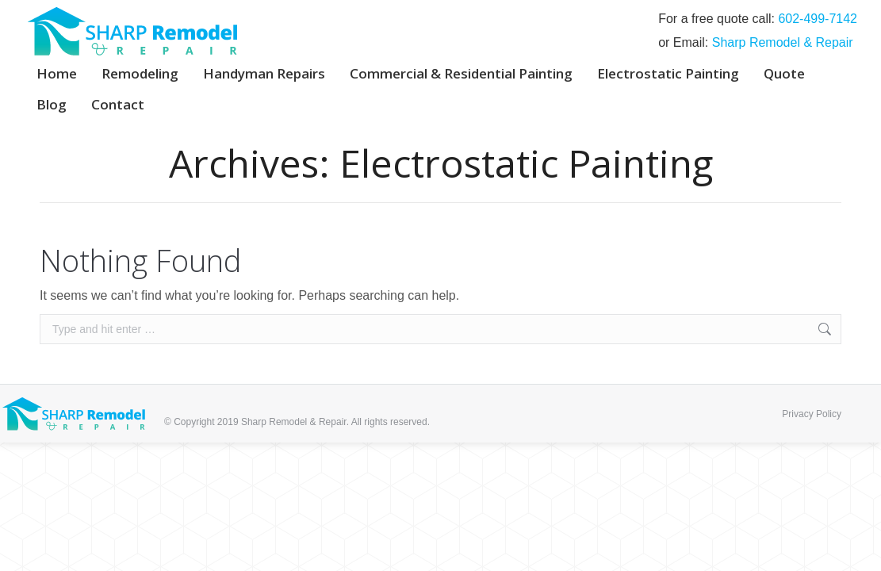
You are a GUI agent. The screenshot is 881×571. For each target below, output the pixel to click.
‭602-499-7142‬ (817, 18)
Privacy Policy (811, 414)
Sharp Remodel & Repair (782, 42)
